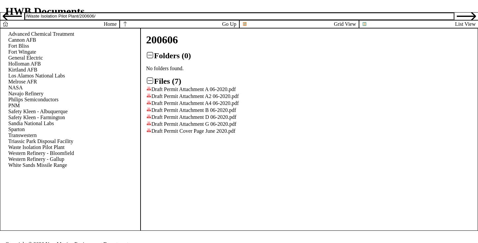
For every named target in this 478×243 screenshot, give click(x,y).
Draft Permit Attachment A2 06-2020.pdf (195, 96)
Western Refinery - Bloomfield (41, 153)
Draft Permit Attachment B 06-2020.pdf (193, 110)
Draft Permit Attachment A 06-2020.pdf (193, 89)
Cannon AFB (22, 40)
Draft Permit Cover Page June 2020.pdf (193, 131)
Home (110, 24)
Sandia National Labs (31, 123)
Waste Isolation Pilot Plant (36, 147)
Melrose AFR (22, 81)
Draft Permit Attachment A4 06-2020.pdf (195, 103)
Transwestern (22, 135)
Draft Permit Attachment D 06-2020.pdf (193, 117)
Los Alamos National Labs (36, 75)
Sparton (16, 129)
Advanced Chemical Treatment (41, 34)
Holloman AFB (24, 64)
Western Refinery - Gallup (36, 159)
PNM (14, 105)
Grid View (345, 24)
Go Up (229, 24)
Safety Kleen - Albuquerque (38, 111)
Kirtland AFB (22, 70)
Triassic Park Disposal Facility (40, 141)
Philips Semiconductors (33, 99)
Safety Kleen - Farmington (36, 117)
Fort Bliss (18, 46)
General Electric (25, 58)
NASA (15, 87)
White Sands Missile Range (37, 165)
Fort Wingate (22, 52)
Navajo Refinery (25, 93)
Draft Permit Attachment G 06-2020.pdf (193, 124)
